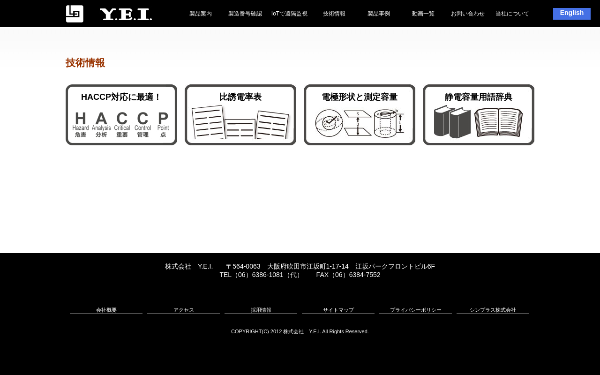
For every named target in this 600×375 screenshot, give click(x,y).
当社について (512, 13)
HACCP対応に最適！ (121, 97)
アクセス (183, 310)
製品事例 (379, 13)
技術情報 (334, 13)
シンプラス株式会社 (493, 310)
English (572, 12)
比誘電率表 (240, 97)
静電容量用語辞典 (478, 97)
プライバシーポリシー (416, 310)
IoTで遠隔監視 (289, 13)
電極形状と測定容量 (360, 97)
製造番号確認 (245, 13)
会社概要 (106, 310)
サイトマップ (338, 310)
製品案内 (200, 13)
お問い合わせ (468, 13)
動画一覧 (423, 13)
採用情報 (261, 310)
